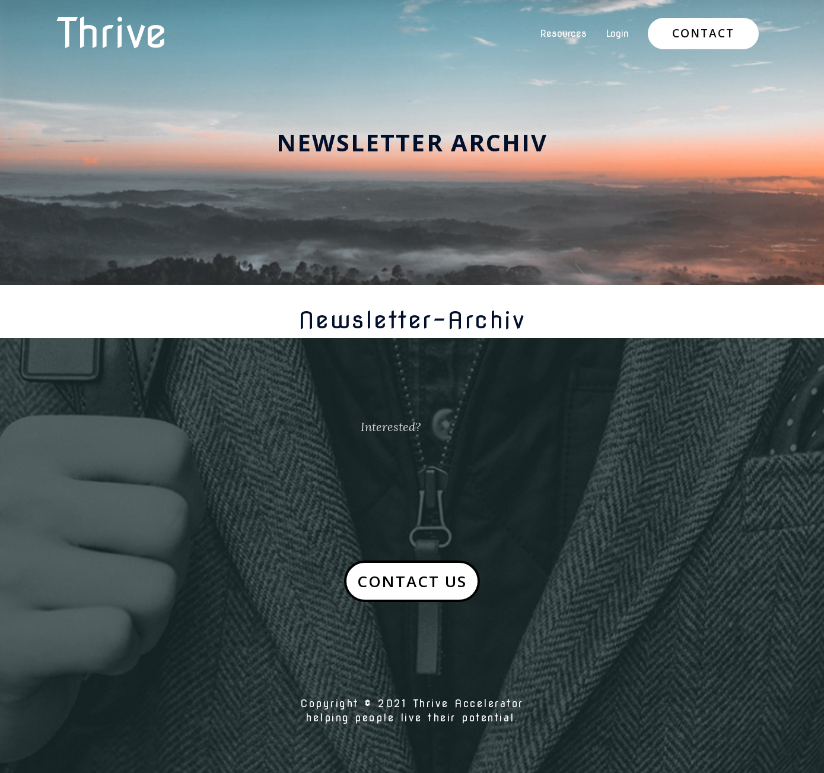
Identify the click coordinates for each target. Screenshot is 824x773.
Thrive (111, 33)
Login (617, 33)
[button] (412, 581)
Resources (563, 33)
